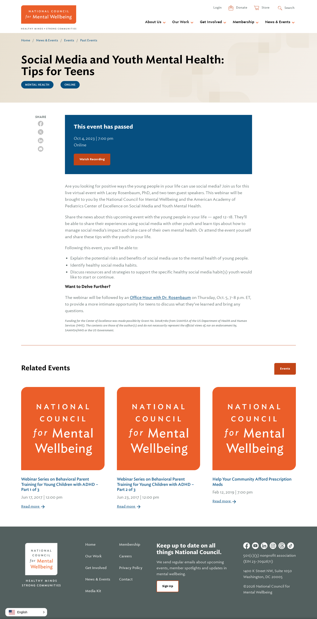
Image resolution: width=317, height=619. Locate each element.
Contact (126, 579)
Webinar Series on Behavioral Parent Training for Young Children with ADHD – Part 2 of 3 (158, 489)
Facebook (246, 545)
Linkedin (264, 545)
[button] (26, 612)
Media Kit (93, 591)
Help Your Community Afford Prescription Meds (254, 486)
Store (265, 7)
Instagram (273, 545)
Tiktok (290, 545)
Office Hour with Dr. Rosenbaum (160, 297)
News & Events (277, 22)
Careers (125, 556)
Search (289, 8)
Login (217, 7)
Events (69, 40)
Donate (241, 7)
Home (25, 40)
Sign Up (167, 586)
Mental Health (37, 85)
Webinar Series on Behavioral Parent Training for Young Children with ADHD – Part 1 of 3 (63, 489)
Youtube (255, 545)
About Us (153, 22)
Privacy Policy (130, 568)
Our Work (180, 22)
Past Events (88, 40)
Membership (243, 22)
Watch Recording (92, 159)
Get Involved (211, 22)
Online (70, 85)
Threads (281, 545)
